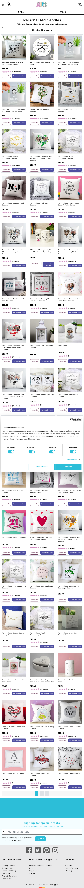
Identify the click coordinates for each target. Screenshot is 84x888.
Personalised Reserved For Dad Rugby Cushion (68, 587)
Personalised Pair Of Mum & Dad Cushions (13, 300)
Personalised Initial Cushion (13, 773)
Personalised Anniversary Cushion (68, 395)
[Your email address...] (44, 832)
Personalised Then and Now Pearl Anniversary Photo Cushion (69, 252)
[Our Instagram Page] (55, 850)
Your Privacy (6, 873)
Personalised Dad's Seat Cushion (39, 774)
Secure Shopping (9, 871)
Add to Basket (48, 264)
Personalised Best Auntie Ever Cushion (42, 587)
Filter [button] (21, 12)
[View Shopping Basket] (79, 4)
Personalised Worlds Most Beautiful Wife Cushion (68, 204)
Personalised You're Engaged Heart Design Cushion (69, 491)
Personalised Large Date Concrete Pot (67, 634)
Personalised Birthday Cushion (14, 537)
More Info (6, 76)
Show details (72, 460)
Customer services (12, 859)
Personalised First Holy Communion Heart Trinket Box (42, 681)
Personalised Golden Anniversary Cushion (10, 157)
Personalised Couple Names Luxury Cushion (13, 634)
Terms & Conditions (9, 876)
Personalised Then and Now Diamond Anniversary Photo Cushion (13, 396)
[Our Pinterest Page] (47, 850)
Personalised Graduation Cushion (67, 110)
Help (31, 868)
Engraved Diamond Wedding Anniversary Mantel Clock (13, 110)
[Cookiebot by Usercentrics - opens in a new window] (71, 419)
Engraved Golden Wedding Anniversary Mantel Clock (68, 63)
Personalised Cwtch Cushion (69, 773)
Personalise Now (19, 76)
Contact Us (6, 879)
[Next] (47, 793)
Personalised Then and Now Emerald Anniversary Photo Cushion (41, 158)
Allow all (68, 467)
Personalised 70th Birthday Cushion (40, 204)
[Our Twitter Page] (39, 850)
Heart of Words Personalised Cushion (13, 728)
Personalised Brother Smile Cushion (12, 491)
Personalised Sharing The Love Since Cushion (40, 300)
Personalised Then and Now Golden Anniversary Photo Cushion (69, 539)
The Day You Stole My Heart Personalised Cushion (41, 538)
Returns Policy (7, 868)
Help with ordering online (43, 859)
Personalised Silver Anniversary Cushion (66, 157)
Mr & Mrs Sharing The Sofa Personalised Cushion (12, 63)
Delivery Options (8, 866)
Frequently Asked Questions (40, 866)
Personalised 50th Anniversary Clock (42, 63)
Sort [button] (63, 12)
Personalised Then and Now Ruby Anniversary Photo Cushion (13, 347)
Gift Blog (68, 871)
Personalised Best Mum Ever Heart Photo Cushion (69, 300)
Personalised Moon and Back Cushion (69, 728)
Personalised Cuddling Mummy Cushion (39, 491)
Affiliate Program (71, 868)
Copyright (33, 871)
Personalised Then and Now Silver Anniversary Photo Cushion (13, 252)
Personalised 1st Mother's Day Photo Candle (13, 681)
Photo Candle (63, 346)
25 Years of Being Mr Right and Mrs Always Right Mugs (41, 251)
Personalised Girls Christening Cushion (42, 728)
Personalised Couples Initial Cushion (13, 204)
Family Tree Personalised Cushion (40, 110)
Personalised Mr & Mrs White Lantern (41, 347)
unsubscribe (12, 840)
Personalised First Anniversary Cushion (14, 587)
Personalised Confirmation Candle (68, 681)
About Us (68, 866)
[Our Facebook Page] (30, 850)
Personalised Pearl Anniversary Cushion (38, 634)
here (30, 837)
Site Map (32, 873)
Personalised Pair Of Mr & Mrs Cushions (42, 395)
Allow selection (42, 467)
